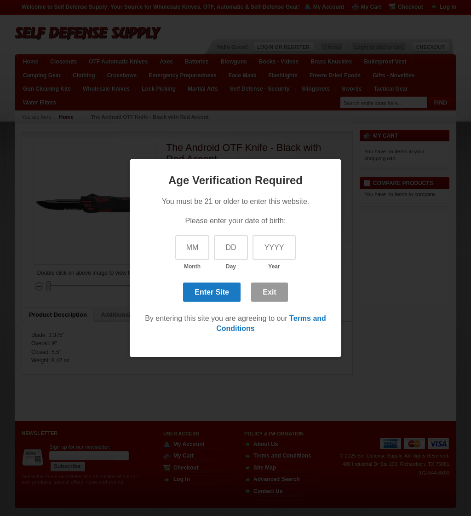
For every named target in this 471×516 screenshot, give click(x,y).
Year (274, 266)
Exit (269, 292)
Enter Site (212, 292)
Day (231, 266)
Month (192, 266)
